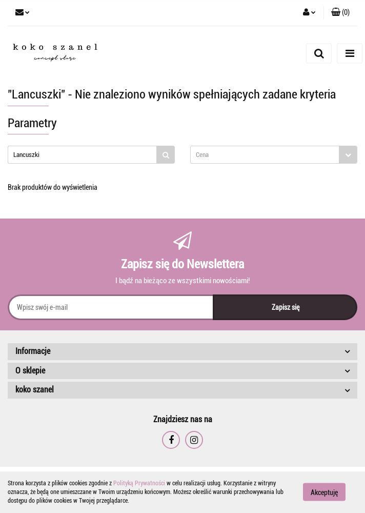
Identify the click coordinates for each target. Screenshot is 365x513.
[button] (340, 13)
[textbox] (265, 154)
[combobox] (273, 155)
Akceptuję (324, 492)
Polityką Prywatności (139, 483)
